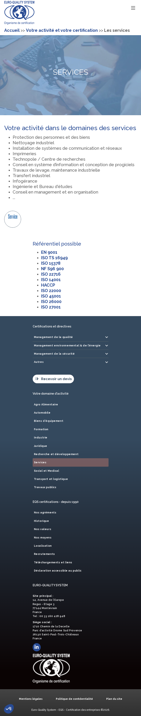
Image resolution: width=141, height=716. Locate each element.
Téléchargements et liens (53, 562)
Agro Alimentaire (46, 404)
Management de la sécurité (54, 353)
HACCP (48, 285)
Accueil (12, 30)
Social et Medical (46, 470)
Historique (41, 521)
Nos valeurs (42, 529)
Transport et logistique (51, 479)
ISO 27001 (51, 307)
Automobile (42, 412)
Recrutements (44, 554)
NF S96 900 (52, 268)
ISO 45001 (51, 296)
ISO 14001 (51, 279)
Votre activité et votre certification (62, 30)
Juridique (40, 446)
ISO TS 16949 (54, 257)
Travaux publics (45, 487)
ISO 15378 (50, 263)
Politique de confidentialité (74, 698)
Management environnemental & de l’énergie (67, 345)
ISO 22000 (51, 290)
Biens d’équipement (48, 420)
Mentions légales (31, 698)
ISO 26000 (51, 301)
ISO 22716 (51, 274)
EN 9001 (49, 252)
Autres (39, 362)
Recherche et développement (56, 454)
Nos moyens (43, 537)
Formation (41, 429)
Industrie (40, 437)
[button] (107, 337)
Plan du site (114, 698)
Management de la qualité (53, 337)
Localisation (43, 545)
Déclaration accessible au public (58, 570)
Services (40, 462)
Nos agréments (45, 512)
